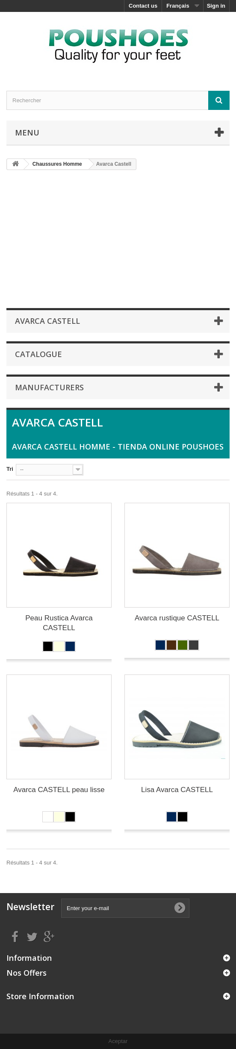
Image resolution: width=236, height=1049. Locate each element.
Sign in (216, 6)
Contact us (143, 6)
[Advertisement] (121, 238)
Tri (9, 469)
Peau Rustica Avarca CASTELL (59, 623)
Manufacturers (49, 387)
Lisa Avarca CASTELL (177, 790)
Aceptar (118, 1041)
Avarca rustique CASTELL (177, 618)
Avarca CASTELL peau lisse (59, 790)
